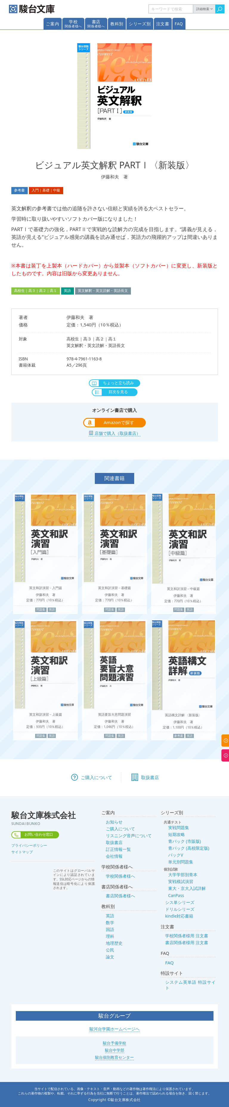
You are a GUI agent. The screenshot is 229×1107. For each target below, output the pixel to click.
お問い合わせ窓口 (38, 834)
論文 (110, 957)
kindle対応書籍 (179, 916)
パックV (175, 855)
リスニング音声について (129, 835)
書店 (96, 23)
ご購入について (120, 829)
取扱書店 (114, 842)
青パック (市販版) (184, 841)
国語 (110, 929)
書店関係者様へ (120, 896)
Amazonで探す (119, 422)
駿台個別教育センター (114, 1057)
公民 (110, 950)
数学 (110, 922)
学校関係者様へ (120, 876)
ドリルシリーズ (179, 909)
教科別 (116, 24)
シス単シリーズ (179, 902)
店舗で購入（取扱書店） (117, 433)
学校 (73, 23)
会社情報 (114, 856)
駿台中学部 (114, 1050)
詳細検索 (202, 9)
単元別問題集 (180, 862)
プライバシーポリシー (29, 845)
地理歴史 (114, 943)
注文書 (162, 24)
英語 (110, 915)
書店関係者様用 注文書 (186, 942)
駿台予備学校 (114, 1043)
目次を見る (118, 391)
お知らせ (114, 822)
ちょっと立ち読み (118, 382)
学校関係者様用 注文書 (186, 935)
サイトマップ (22, 851)
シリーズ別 (140, 24)
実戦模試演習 (180, 881)
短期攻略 (176, 834)
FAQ (179, 24)
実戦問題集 (178, 827)
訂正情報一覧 (118, 849)
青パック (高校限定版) (188, 848)
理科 (110, 936)
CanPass (176, 895)
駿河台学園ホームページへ (114, 1029)
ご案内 (52, 24)
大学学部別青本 (182, 874)
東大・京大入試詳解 (187, 888)
